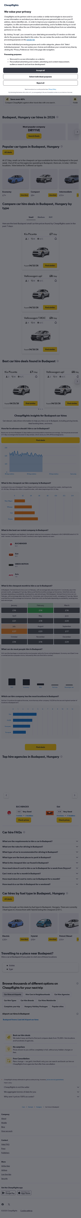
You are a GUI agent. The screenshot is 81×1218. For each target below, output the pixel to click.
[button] (40, 70)
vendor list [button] (30, 40)
